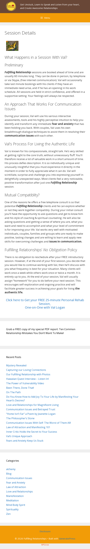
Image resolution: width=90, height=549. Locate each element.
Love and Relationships (19, 491)
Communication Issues (19, 478)
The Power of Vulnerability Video (25, 383)
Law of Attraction (16, 487)
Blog (8, 473)
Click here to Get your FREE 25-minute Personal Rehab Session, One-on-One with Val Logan (45, 303)
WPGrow (45, 544)
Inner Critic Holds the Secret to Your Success (31, 431)
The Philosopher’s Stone (20, 418)
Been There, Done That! (20, 387)
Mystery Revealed (16, 365)
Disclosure (45, 531)
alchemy (10, 469)
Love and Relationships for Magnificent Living (32, 405)
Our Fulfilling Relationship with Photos (28, 374)
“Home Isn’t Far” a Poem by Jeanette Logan (31, 414)
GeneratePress (67, 538)
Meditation (12, 500)
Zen (8, 514)
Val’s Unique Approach (19, 436)
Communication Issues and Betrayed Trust (30, 409)
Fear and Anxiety (15, 482)
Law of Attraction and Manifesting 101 (28, 427)
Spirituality (12, 509)
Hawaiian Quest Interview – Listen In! (27, 379)
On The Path (13, 392)
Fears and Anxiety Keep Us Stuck (24, 440)
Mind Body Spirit (15, 505)
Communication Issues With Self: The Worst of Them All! (38, 422)
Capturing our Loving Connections (26, 370)
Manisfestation (15, 496)
